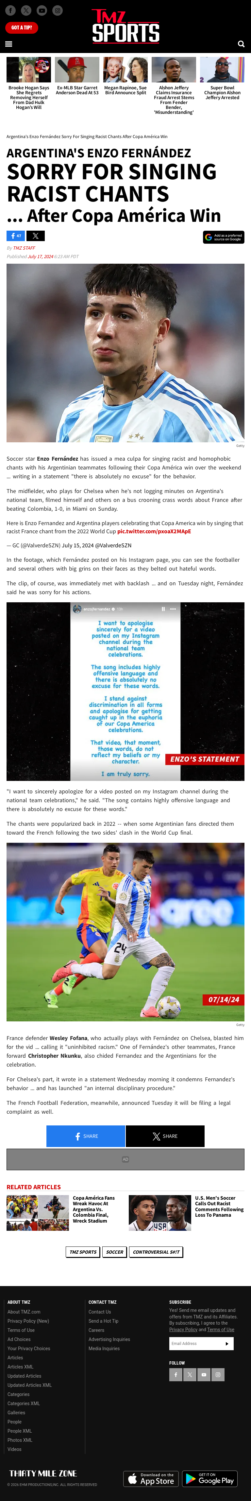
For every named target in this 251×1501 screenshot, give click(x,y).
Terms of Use (21, 1330)
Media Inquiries (104, 1348)
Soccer (114, 1252)
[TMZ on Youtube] (42, 10)
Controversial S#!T (156, 1252)
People (15, 1421)
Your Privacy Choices (29, 1348)
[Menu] (9, 44)
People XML (20, 1431)
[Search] (242, 44)
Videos (15, 1449)
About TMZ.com (24, 1312)
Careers (96, 1330)
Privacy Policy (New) (28, 1321)
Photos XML (20, 1440)
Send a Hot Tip (103, 1321)
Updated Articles (24, 1376)
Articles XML (21, 1366)
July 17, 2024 (40, 256)
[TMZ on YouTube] (203, 1374)
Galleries (16, 1412)
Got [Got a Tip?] (21, 28)
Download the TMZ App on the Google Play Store (210, 1479)
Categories (18, 1394)
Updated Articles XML (30, 1385)
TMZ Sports (82, 1252)
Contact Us (100, 1312)
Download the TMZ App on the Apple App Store (151, 1479)
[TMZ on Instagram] (57, 10)
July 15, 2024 (78, 545)
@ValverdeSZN (113, 545)
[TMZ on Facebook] (10, 10)
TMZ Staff (24, 248)
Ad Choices (19, 1339)
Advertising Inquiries (109, 1339)
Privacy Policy (183, 1329)
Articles (15, 1357)
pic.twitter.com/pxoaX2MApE (154, 531)
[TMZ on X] (26, 10)
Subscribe (227, 1343)
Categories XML (24, 1403)
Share (86, 1136)
